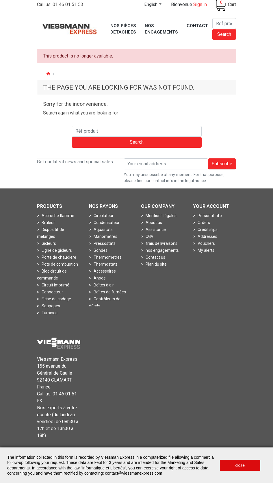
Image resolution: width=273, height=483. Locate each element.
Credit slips (207, 229)
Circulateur (103, 215)
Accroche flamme (57, 215)
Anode (99, 278)
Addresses (207, 236)
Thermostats (105, 264)
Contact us (155, 257)
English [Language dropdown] (151, 4)
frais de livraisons (161, 243)
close (240, 465)
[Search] (224, 23)
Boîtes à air (103, 285)
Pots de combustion (59, 264)
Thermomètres (107, 257)
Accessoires (104, 271)
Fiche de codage (56, 299)
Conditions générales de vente (170, 441)
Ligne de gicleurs (56, 250)
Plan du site (156, 264)
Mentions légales (161, 215)
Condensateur (106, 222)
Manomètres (105, 236)
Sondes (100, 250)
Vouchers (206, 243)
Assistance (155, 229)
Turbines (49, 312)
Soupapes (50, 306)
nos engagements (162, 250)
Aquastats (103, 229)
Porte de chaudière (58, 257)
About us (153, 222)
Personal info (209, 215)
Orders (203, 222)
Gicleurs (48, 243)
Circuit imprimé (55, 285)
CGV (149, 236)
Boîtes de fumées (109, 292)
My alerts (205, 250)
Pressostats (104, 243)
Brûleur (48, 222)
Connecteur (52, 292)
